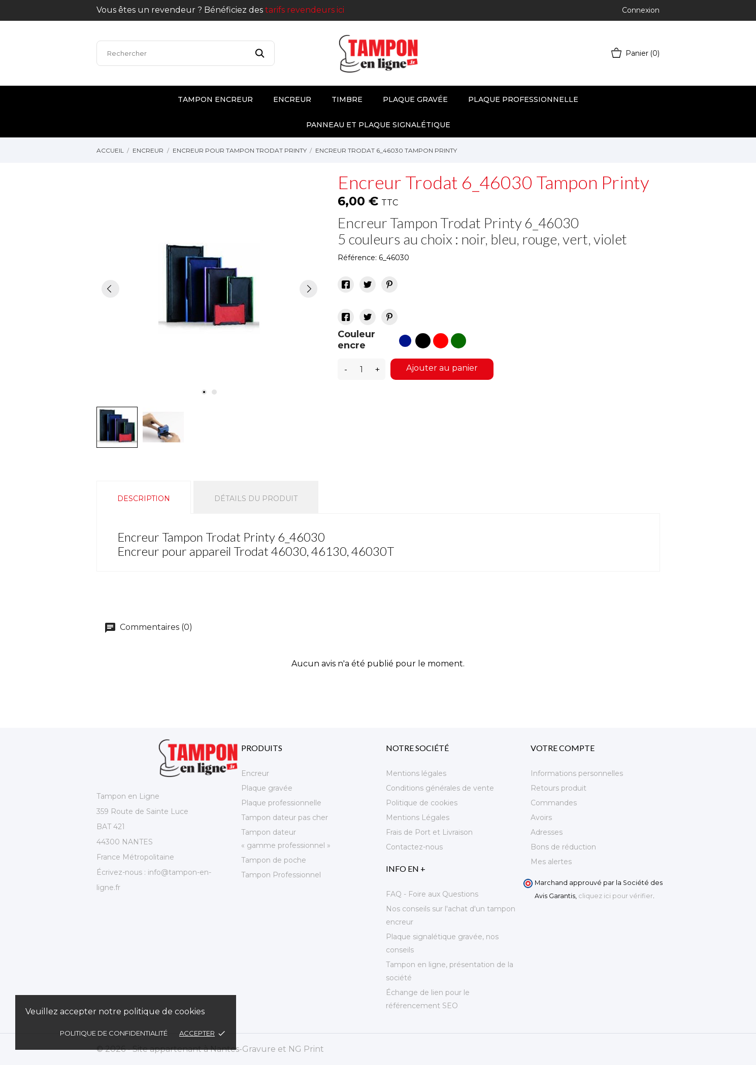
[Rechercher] (185, 53)
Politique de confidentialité (114, 1033)
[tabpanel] (209, 288)
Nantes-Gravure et (249, 1049)
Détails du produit (256, 498)
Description (143, 498)
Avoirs (541, 817)
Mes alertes (551, 861)
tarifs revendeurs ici (304, 10)
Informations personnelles (577, 773)
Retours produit (558, 788)
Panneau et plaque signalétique (378, 124)
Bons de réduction (563, 846)
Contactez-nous (414, 846)
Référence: (357, 257)
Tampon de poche (273, 860)
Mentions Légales (417, 817)
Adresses (547, 832)
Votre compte (563, 748)
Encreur (292, 99)
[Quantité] (361, 369)
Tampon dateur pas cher (284, 817)
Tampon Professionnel (281, 874)
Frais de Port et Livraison (429, 832)
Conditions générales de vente (440, 788)
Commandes (554, 802)
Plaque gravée (415, 99)
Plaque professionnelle (523, 99)
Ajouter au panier (442, 368)
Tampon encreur (215, 99)
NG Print (306, 1049)
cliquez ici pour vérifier (615, 896)
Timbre (347, 99)
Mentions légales (416, 773)
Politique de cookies (421, 802)
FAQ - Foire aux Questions (432, 894)
